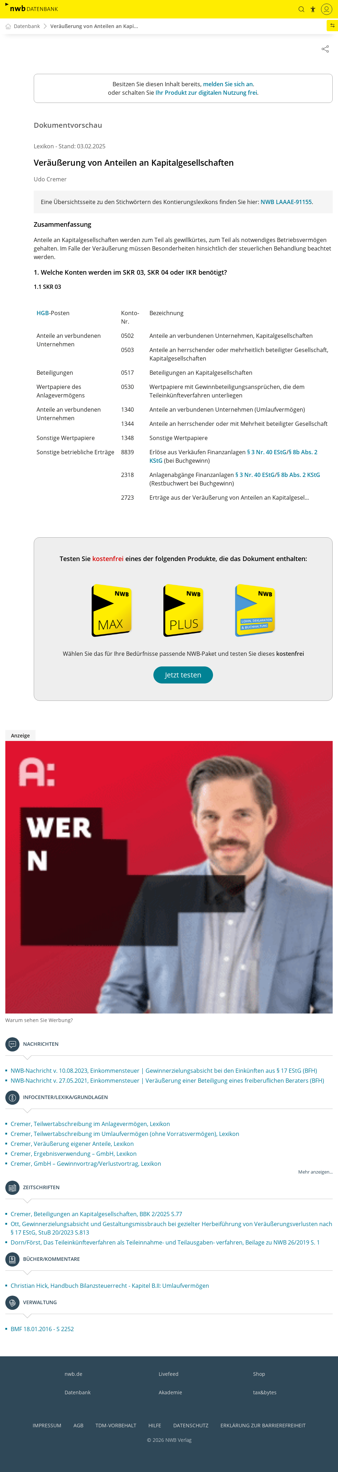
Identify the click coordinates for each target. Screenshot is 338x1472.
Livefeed (169, 1374)
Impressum (47, 1425)
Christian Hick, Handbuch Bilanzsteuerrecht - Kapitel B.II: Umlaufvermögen (110, 1286)
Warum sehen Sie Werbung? (39, 1020)
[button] (301, 9)
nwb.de (73, 1374)
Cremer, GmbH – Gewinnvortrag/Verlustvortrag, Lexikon (86, 1164)
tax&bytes (265, 1392)
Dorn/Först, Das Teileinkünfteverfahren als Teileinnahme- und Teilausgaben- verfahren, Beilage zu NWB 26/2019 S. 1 (165, 1243)
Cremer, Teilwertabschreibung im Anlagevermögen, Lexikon (90, 1124)
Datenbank (78, 1392)
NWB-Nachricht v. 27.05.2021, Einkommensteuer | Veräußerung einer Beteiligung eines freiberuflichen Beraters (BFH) (167, 1081)
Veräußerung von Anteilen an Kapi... (94, 26)
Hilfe (154, 1425)
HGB (43, 313)
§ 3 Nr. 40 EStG (267, 452)
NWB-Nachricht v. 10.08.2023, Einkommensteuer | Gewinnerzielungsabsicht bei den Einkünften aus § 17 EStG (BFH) (164, 1071)
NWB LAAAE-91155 (286, 202)
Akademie (170, 1392)
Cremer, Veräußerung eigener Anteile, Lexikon (72, 1144)
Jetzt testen (183, 675)
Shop (259, 1374)
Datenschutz (190, 1425)
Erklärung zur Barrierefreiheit (263, 1425)
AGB (78, 1425)
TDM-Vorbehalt (116, 1425)
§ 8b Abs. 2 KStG (298, 475)
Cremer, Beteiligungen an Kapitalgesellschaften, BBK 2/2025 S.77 (96, 1214)
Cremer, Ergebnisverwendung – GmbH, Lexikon (74, 1154)
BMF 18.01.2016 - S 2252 (42, 1329)
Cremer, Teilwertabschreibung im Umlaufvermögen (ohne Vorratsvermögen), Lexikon (125, 1134)
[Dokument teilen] (325, 48)
